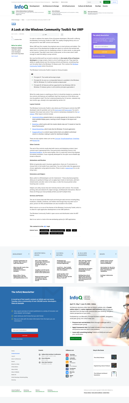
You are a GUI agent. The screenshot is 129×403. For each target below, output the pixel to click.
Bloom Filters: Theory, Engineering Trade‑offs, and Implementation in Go (20, 280)
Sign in (114, 2)
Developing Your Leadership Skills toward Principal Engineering (63, 266)
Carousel (57, 140)
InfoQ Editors (14, 371)
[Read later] (40, 36)
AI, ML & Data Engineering (82, 257)
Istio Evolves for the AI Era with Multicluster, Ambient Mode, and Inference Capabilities (107, 273)
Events (103, 7)
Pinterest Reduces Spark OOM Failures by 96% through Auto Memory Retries (42, 282)
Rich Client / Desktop (56, 234)
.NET (13, 25)
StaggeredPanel (37, 133)
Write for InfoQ (15, 369)
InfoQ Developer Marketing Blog (19, 382)
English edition (55, 2)
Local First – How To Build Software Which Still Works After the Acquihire (64, 272)
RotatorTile (35, 142)
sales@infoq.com (27, 397)
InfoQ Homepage (15, 21)
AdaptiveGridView (37, 119)
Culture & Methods (83, 7)
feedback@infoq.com (16, 397)
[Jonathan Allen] (12, 40)
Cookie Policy (106, 398)
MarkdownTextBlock (36, 154)
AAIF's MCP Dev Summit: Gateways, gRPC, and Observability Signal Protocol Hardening (85, 266)
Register (107, 2)
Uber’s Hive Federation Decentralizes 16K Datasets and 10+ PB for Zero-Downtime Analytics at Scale (42, 267)
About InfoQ (14, 374)
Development (33, 7)
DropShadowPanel (66, 140)
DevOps (96, 7)
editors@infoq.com (40, 397)
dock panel (58, 111)
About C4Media (15, 376)
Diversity (13, 384)
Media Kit (13, 379)
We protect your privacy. (99, 57)
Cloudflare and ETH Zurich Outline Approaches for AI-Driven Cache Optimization (42, 275)
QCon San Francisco (47, 367)
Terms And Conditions (97, 398)
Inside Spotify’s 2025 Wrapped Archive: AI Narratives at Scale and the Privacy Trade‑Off (64, 279)
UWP (74, 231)
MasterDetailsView (38, 130)
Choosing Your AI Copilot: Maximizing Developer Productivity (85, 274)
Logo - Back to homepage (18, 6)
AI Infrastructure (66, 7)
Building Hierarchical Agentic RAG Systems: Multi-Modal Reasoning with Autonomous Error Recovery (85, 281)
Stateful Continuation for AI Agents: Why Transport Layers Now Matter (20, 266)
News (23, 21)
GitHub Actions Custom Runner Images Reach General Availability (106, 266)
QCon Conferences (16, 363)
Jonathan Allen (18, 40)
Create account (15, 358)
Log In (13, 361)
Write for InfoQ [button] (64, 2)
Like (34, 36)
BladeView (35, 125)
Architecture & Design (49, 7)
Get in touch (14, 57)
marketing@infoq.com (53, 397)
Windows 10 (44, 234)
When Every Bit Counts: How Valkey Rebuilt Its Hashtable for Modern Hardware (20, 273)
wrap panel (68, 111)
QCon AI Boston (46, 363)
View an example (17, 307)
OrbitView (76, 140)
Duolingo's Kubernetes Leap (106, 279)
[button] (104, 53)
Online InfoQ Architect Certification (51, 359)
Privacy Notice (87, 398)
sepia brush (69, 169)
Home (12, 355)
